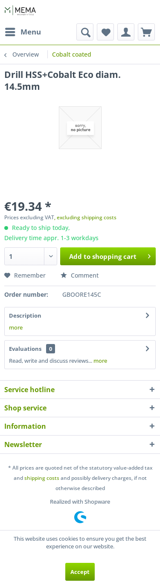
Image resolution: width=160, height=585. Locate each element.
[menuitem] (22, 31)
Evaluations (25, 349)
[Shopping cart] (146, 31)
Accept (80, 572)
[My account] (125, 31)
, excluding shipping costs (85, 217)
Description (25, 315)
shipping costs (41, 478)
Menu (23, 31)
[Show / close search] (84, 31)
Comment (80, 275)
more (16, 327)
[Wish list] (105, 31)
